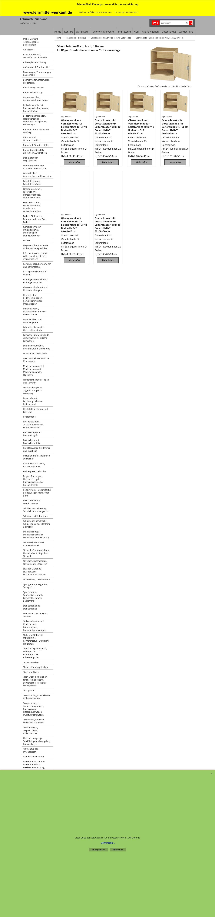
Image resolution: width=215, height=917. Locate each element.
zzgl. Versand (66, 116)
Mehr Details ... (108, 842)
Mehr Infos (74, 162)
